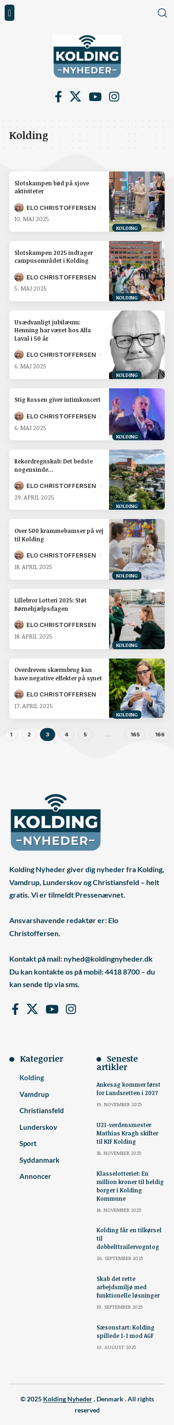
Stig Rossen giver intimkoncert (57, 399)
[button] (9, 13)
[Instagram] (114, 97)
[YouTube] (95, 97)
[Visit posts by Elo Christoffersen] (19, 207)
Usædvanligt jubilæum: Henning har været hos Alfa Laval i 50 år (52, 330)
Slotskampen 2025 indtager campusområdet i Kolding (53, 256)
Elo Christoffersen (61, 207)
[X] (75, 97)
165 (135, 734)
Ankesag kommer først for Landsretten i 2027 (129, 1088)
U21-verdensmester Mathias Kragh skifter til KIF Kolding (127, 1133)
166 (160, 734)
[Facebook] (58, 97)
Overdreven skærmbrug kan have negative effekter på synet (58, 673)
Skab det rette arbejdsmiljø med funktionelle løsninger (128, 1287)
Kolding (127, 227)
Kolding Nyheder (67, 1399)
